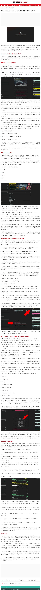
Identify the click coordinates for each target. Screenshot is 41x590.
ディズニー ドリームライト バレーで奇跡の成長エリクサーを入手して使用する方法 (20, 580)
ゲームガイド (4, 7)
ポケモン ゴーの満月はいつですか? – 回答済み (13, 583)
